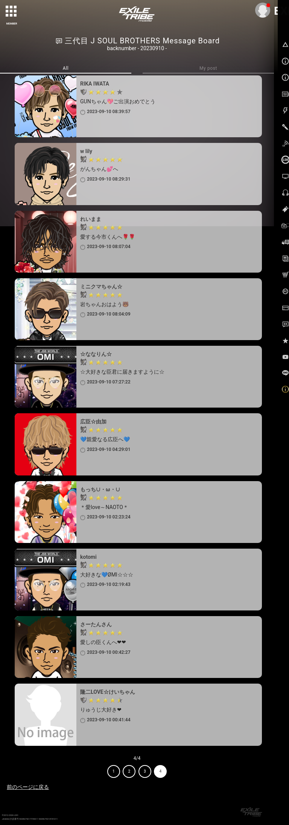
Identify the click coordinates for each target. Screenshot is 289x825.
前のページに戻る (28, 787)
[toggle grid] (11, 11)
